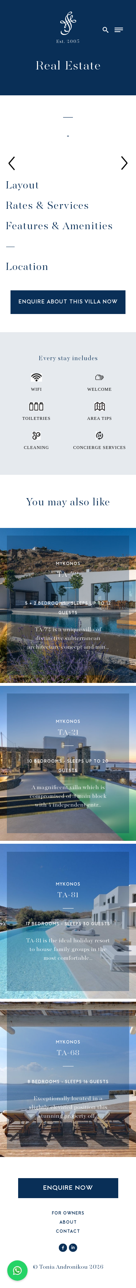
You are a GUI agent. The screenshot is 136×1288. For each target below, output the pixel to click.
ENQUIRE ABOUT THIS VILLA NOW (68, 302)
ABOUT (68, 1222)
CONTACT (68, 1232)
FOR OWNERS (68, 1213)
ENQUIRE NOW (68, 1188)
